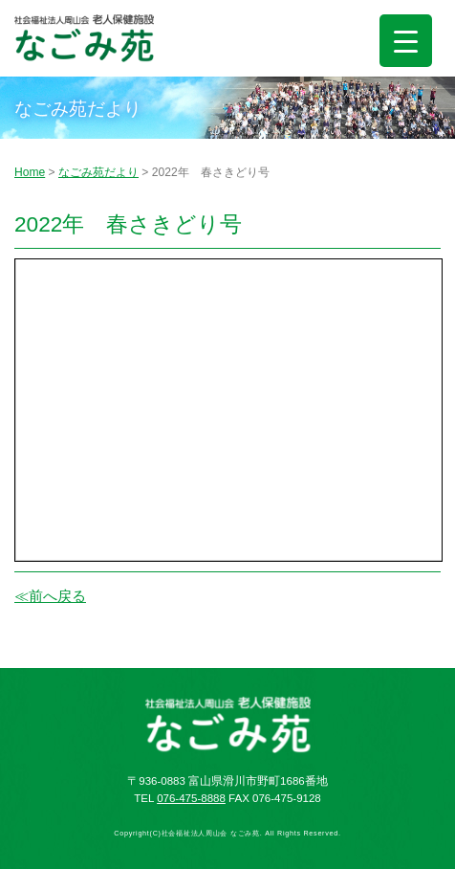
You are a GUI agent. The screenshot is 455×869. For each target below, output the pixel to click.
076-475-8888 (191, 798)
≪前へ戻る (50, 596)
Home (29, 172)
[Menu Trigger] (405, 40)
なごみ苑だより (98, 172)
